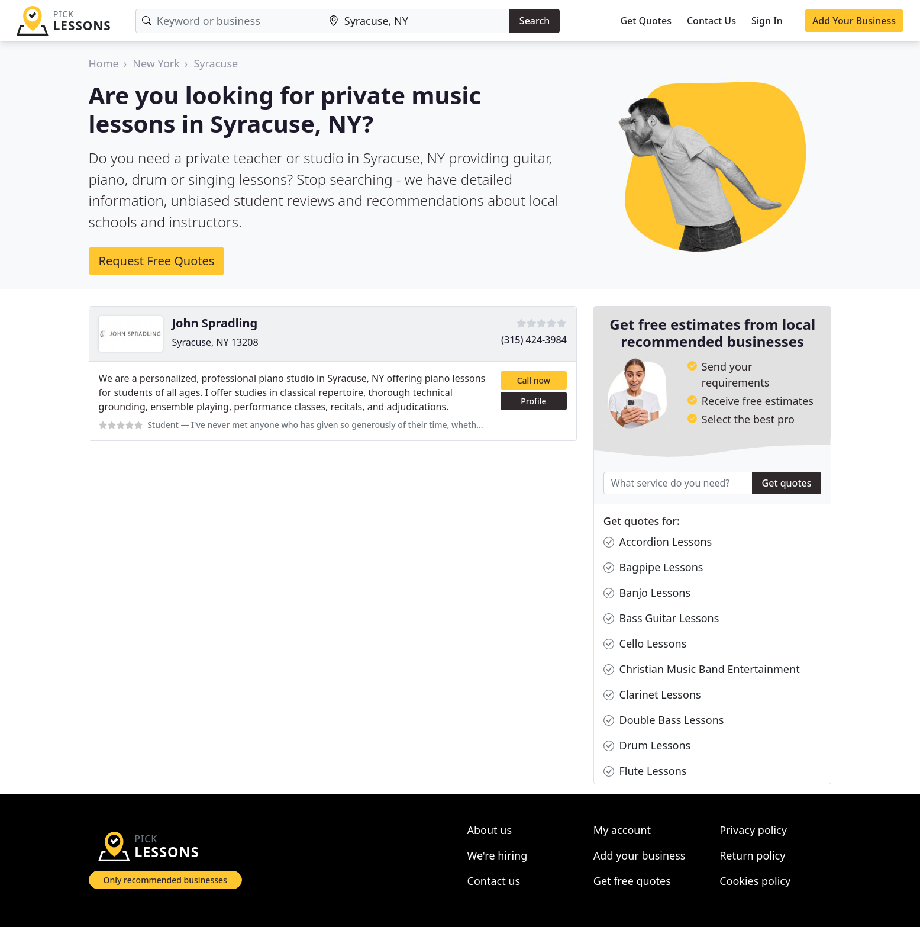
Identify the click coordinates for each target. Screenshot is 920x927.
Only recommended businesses (165, 880)
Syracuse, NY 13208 (215, 342)
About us (489, 830)
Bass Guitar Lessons (661, 618)
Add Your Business (854, 20)
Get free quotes (632, 881)
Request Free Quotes (157, 261)
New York (156, 63)
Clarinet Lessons (652, 695)
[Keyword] (228, 21)
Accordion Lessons (657, 542)
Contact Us (711, 20)
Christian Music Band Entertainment (701, 669)
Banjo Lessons (646, 593)
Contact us (494, 881)
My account (622, 830)
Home (104, 63)
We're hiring (497, 855)
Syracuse (215, 63)
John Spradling (215, 323)
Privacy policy (753, 830)
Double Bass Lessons (663, 720)
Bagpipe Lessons (653, 567)
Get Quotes (646, 20)
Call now (533, 380)
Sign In (767, 20)
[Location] (416, 21)
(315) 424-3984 (534, 339)
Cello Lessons (645, 644)
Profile (533, 401)
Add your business (639, 855)
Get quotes (787, 483)
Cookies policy (754, 881)
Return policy (752, 855)
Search (534, 20)
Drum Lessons (646, 746)
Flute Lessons (645, 771)
